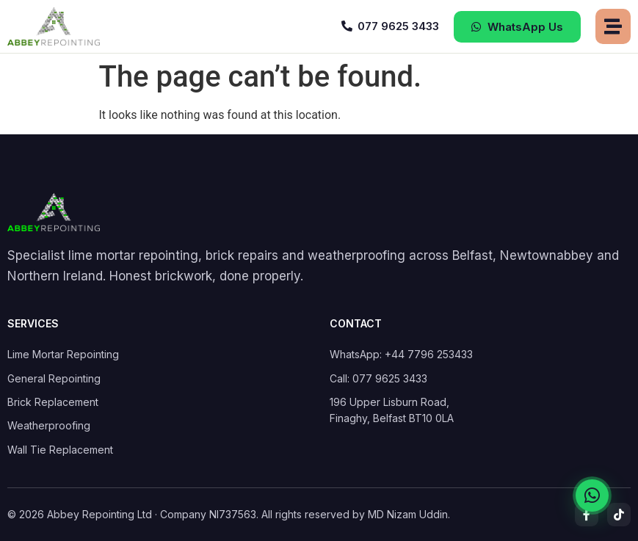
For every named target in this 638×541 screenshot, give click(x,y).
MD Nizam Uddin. (409, 514)
